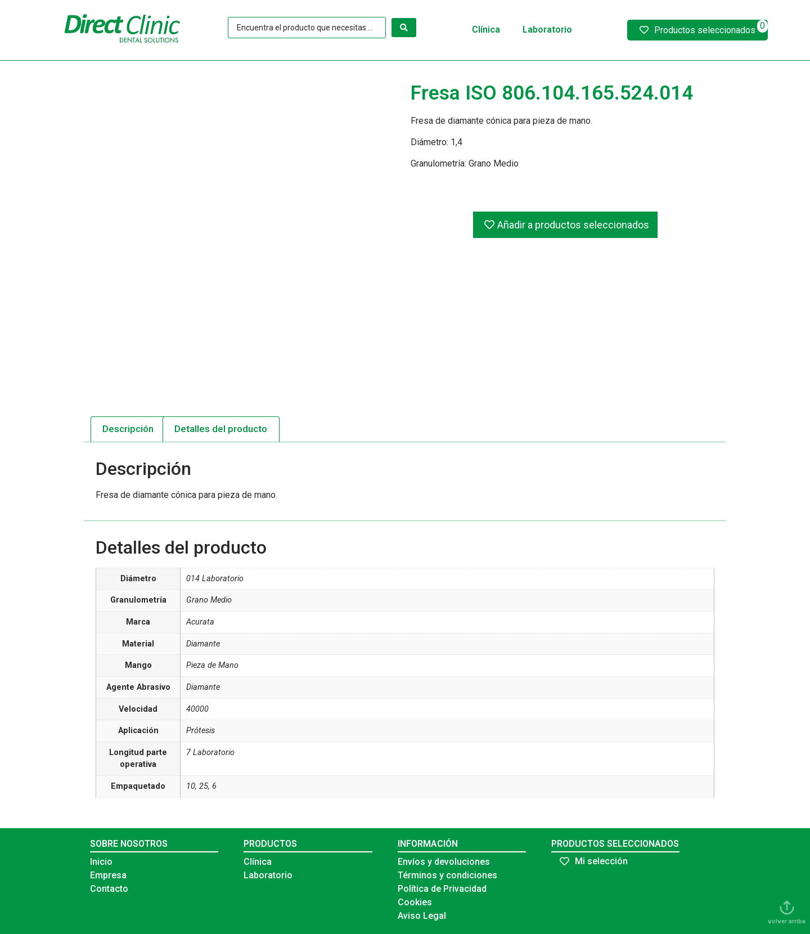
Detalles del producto (220, 428)
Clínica (486, 29)
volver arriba (787, 921)
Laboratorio (547, 29)
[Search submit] (404, 27)
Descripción (128, 428)
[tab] (128, 429)
